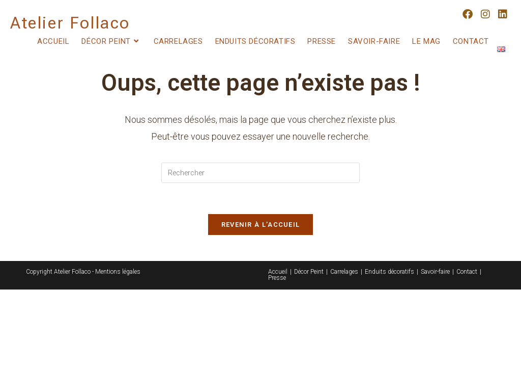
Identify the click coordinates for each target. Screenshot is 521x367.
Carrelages (344, 271)
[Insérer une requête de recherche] (260, 173)
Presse (277, 277)
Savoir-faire (435, 271)
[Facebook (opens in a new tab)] (467, 14)
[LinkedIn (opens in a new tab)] (502, 14)
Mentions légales (117, 271)
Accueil (277, 271)
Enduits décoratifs (389, 271)
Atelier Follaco (70, 23)
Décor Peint (309, 271)
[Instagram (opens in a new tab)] (485, 14)
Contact (466, 271)
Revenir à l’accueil (260, 224)
